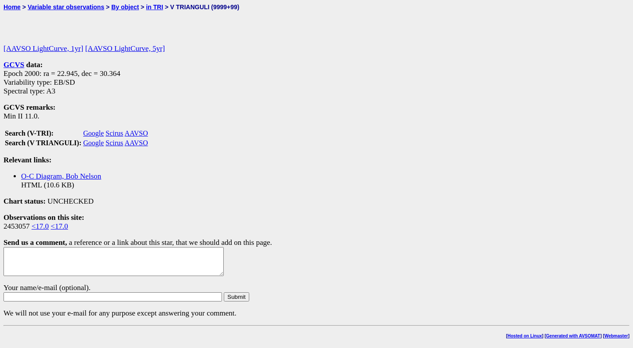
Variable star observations (66, 7)
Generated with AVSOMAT (573, 341)
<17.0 (40, 226)
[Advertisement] (106, 24)
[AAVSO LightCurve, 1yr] (43, 48)
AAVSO (136, 133)
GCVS (14, 65)
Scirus (114, 133)
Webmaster (616, 341)
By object (125, 7)
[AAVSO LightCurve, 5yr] (125, 48)
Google (93, 133)
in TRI (154, 7)
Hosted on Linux (525, 341)
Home (12, 7)
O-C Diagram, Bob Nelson (61, 176)
